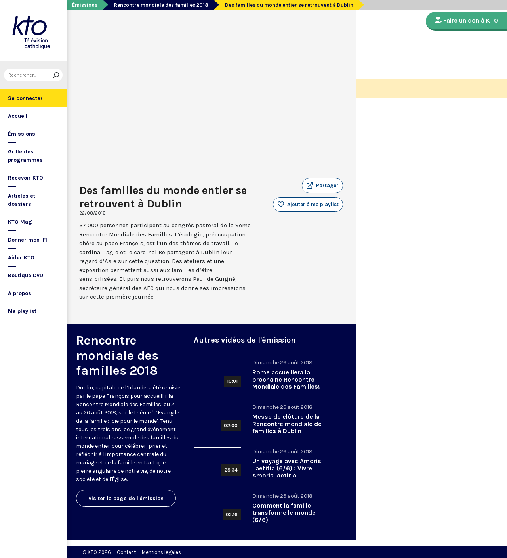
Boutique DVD (25, 275)
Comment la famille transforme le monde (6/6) (284, 512)
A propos (19, 293)
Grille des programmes (25, 155)
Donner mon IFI (27, 239)
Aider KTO (21, 257)
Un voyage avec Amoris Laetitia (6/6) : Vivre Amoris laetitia (286, 468)
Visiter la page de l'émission (126, 498)
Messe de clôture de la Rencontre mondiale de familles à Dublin (287, 424)
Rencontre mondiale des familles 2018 (161, 5)
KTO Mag (20, 222)
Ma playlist (22, 311)
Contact (126, 552)
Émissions (21, 133)
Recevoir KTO (25, 177)
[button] (322, 185)
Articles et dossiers (21, 199)
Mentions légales (161, 552)
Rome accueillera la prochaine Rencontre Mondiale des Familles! (286, 379)
